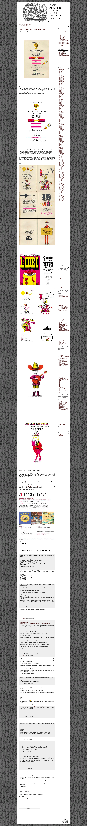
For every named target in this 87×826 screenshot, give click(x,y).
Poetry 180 (61, 283)
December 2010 (61, 210)
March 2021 (61, 87)
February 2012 (61, 196)
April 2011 (60, 206)
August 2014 (61, 166)
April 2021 (60, 86)
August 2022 (61, 70)
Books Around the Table (63, 361)
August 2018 (61, 118)
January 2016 (61, 149)
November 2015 (61, 151)
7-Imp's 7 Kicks (61, 51)
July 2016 (60, 143)
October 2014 (61, 164)
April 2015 (60, 158)
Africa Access (61, 295)
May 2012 (60, 193)
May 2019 (60, 109)
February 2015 (61, 160)
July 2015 (60, 155)
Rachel (23, 606)
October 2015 (61, 152)
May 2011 (60, 205)
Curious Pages (61, 407)
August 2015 (61, 154)
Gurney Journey (61, 279)
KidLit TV (60, 321)
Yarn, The (60, 344)
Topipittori (49, 91)
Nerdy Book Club (62, 327)
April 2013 (60, 182)
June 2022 (60, 72)
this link (41, 491)
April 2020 (60, 98)
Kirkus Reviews (61, 280)
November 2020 (61, 91)
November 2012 (61, 187)
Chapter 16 (61, 278)
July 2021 (60, 83)
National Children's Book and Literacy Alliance (63, 326)
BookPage (60, 277)
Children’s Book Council (63, 306)
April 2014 (60, 170)
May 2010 (60, 217)
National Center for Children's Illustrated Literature (63, 324)
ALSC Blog (61, 353)
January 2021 (61, 89)
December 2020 (61, 90)
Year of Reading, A (62, 392)
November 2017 (61, 127)
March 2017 (61, 135)
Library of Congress (62, 281)
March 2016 (61, 147)
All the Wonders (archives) (63, 402)
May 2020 (60, 97)
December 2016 (61, 138)
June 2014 (60, 168)
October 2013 (61, 176)
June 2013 (60, 180)
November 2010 (61, 211)
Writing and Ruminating (63, 390)
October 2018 (61, 116)
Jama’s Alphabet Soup (62, 374)
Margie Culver (24, 568)
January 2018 (61, 125)
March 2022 (61, 75)
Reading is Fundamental (63, 329)
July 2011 (60, 203)
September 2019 (61, 105)
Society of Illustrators (62, 288)
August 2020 (61, 94)
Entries (60, 434)
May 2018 (60, 121)
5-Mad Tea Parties (63, 37)
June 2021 (60, 84)
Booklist (60, 276)
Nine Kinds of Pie (62, 381)
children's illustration (62, 406)
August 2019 (61, 106)
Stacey (23, 704)
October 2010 (61, 212)
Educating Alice (61, 370)
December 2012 (61, 186)
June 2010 (60, 216)
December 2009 (61, 222)
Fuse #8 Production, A (62, 371)
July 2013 (60, 179)
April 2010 (60, 218)
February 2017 (61, 136)
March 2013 (61, 183)
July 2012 (60, 191)
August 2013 (61, 178)
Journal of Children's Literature (64, 320)
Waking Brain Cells (62, 388)
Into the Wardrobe (62, 373)
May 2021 (60, 85)
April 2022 (60, 74)
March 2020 (61, 99)
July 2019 (60, 107)
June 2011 (60, 204)
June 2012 (60, 192)
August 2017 (61, 130)
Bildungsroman (61, 360)
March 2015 (61, 159)
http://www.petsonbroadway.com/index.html (41, 706)
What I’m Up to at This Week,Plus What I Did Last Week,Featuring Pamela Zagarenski (25, 25)
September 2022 (61, 69)
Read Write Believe (62, 386)
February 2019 (61, 112)
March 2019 (61, 111)
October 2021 (61, 80)
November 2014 (61, 163)
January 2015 (61, 161)
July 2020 (60, 95)
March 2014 (61, 171)
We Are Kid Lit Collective (63, 342)
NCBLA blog (61, 380)
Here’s (42, 92)
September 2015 (61, 153)
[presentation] (30, 814)
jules (23, 768)
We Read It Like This (62, 424)
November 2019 (61, 103)
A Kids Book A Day (62, 352)
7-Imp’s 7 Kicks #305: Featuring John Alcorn (33, 29)
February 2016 (61, 148)
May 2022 (60, 73)
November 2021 (61, 79)
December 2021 (61, 78)
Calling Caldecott (62, 405)
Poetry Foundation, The (63, 285)
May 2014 (60, 169)
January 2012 (61, 197)
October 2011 (61, 200)
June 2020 (60, 96)
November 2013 (61, 175)
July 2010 (60, 215)
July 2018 (60, 119)
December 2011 (61, 198)
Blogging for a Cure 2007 (64, 45)
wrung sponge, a (61, 391)
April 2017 (60, 134)
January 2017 (61, 137)
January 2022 (61, 77)
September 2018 (61, 117)
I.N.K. (60, 372)
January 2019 (61, 113)
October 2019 (61, 104)
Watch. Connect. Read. (62, 341)
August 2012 (61, 190)
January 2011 (61, 209)
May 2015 (60, 157)
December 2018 (61, 114)
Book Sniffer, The (62, 404)
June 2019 (60, 108)
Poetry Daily (61, 284)
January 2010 (61, 221)
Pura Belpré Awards (62, 328)
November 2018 (61, 115)
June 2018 (60, 120)
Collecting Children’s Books (63, 364)
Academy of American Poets (63, 273)
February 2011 (61, 208)
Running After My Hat (62, 287)
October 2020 (61, 92)
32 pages (60, 401)
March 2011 (61, 207)
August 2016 (61, 142)
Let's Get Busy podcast (62, 378)
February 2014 (61, 172)
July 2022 (60, 71)
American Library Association (63, 274)
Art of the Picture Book (62, 403)
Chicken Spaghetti (62, 363)
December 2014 (61, 162)
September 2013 (61, 177)
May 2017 (60, 133)
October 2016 (61, 140)
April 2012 (60, 194)
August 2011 (61, 202)
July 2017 (60, 131)
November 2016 (61, 139)
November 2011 (61, 199)
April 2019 (60, 110)
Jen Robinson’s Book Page (63, 375)
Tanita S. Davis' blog (62, 387)
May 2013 (60, 181)
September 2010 (61, 213)
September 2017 (61, 129)
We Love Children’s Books (63, 343)
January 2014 (61, 173)
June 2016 (60, 144)
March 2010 (61, 219)
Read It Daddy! (61, 384)
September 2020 (61, 93)
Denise (23, 655)
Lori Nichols (24, 618)
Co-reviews (61, 54)
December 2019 (61, 102)
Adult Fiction (61, 52)
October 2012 (61, 188)
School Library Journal (62, 334)
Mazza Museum (61, 322)
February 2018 (61, 124)
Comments (61, 435)
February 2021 (61, 88)
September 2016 (61, 141)
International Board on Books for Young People (63, 319)
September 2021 (61, 81)
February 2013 (61, 184)
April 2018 (60, 122)
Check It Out (61, 362)
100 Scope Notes (62, 351)
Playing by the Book (62, 383)
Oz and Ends (61, 382)
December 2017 (61, 126)
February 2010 (61, 220)
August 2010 (61, 214)
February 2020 (61, 100)
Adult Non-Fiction (62, 53)
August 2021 (61, 82)
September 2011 (61, 201)
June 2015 (60, 156)
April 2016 (60, 146)
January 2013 (61, 185)
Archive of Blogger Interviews (63, 42)
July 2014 (60, 167)
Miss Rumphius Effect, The (63, 379)
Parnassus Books (62, 282)
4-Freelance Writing (63, 36)
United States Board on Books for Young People (64, 340)
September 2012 (61, 189)
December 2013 (61, 174)
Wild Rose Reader (62, 389)
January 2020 (61, 101)
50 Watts (60, 272)
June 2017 (60, 132)
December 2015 (61, 150)
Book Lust (60, 275)
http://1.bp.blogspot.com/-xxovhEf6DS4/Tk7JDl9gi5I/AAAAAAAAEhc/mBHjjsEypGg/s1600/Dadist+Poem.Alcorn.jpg (35, 623)
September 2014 (61, 165)
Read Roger (61, 385)
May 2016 (60, 145)
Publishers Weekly (62, 286)
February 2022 (61, 76)
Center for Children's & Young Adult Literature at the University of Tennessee (64, 305)
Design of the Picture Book (63, 408)
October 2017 (61, 128)
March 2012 (61, 195)
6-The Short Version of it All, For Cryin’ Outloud (64, 39)
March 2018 (61, 123)
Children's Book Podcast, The (63, 307)
